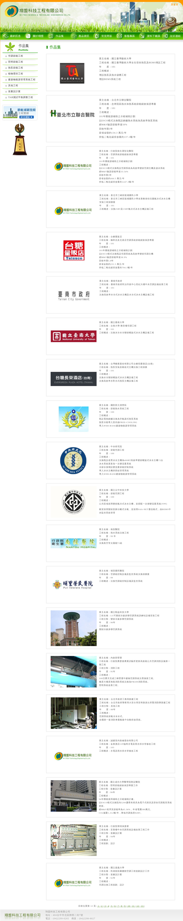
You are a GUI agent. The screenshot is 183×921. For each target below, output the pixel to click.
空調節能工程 (15, 56)
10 (129, 906)
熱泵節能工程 (15, 67)
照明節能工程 (15, 61)
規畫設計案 (14, 91)
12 (138, 906)
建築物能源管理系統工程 (22, 79)
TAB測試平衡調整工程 (20, 97)
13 (142, 906)
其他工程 (13, 85)
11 (133, 906)
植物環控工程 (15, 73)
